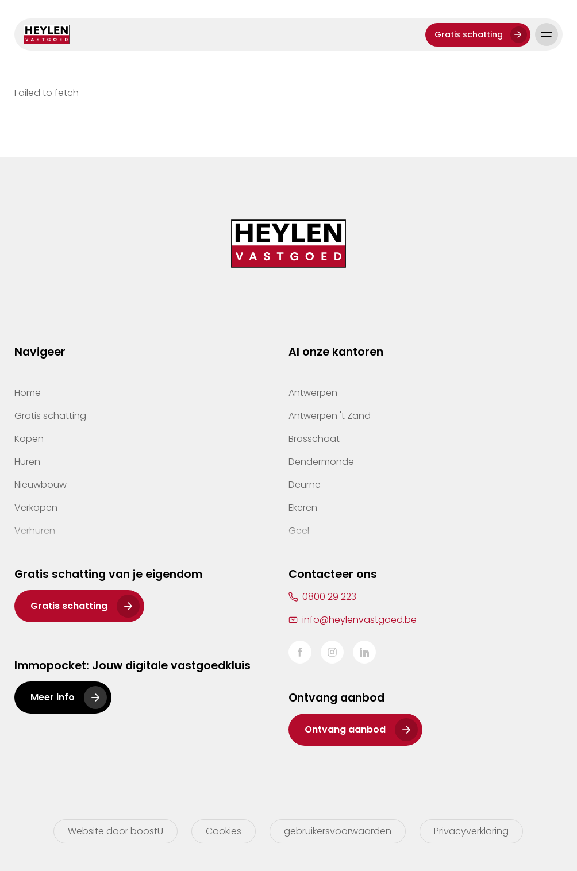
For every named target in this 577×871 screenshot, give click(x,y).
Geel (298, 530)
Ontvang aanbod (345, 729)
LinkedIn (364, 652)
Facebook (299, 652)
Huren (27, 461)
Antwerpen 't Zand (329, 415)
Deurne (304, 484)
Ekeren (302, 507)
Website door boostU (115, 831)
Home (27, 392)
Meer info (52, 697)
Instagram (332, 652)
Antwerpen (312, 392)
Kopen (29, 438)
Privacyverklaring (471, 831)
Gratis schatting (468, 34)
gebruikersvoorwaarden (337, 831)
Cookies (223, 831)
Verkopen (35, 507)
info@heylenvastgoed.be (359, 619)
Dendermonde (321, 461)
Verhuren (34, 530)
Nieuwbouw (40, 484)
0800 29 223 (329, 596)
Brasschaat (314, 438)
